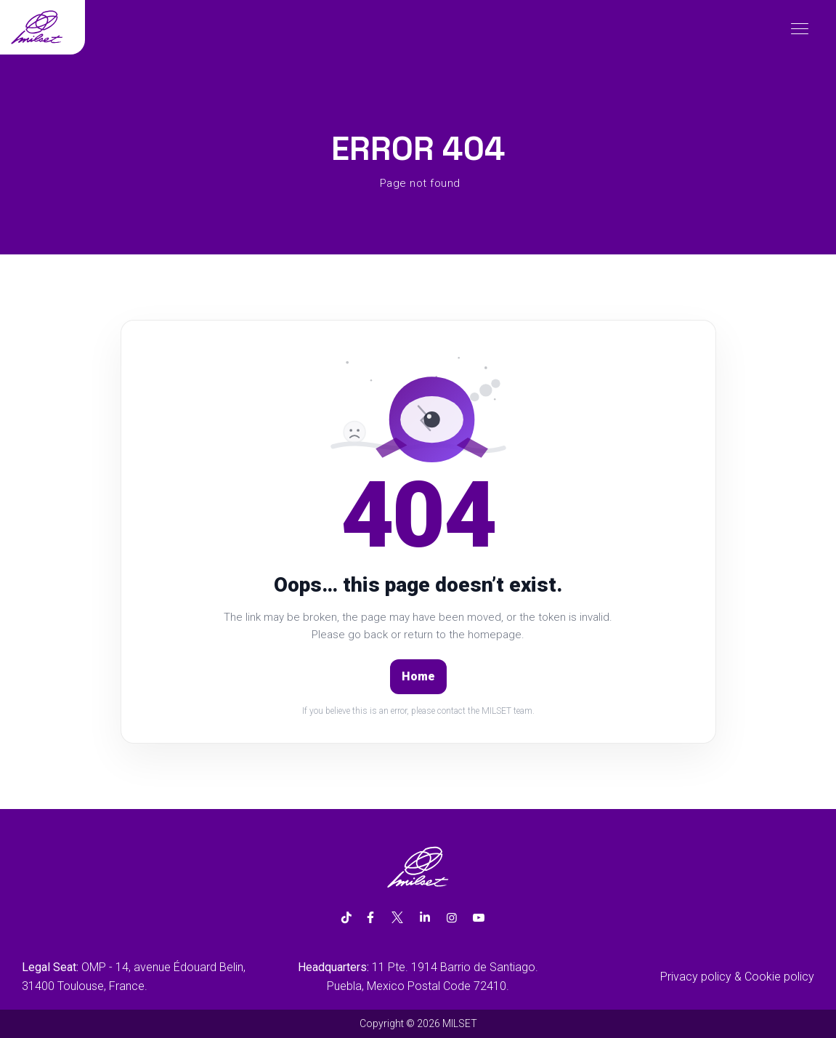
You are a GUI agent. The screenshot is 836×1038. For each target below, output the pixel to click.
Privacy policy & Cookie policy (737, 976)
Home (418, 676)
